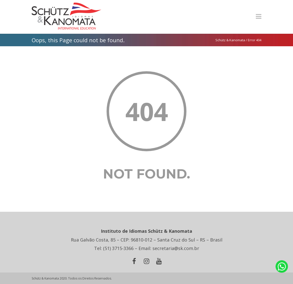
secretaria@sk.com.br (175, 248)
